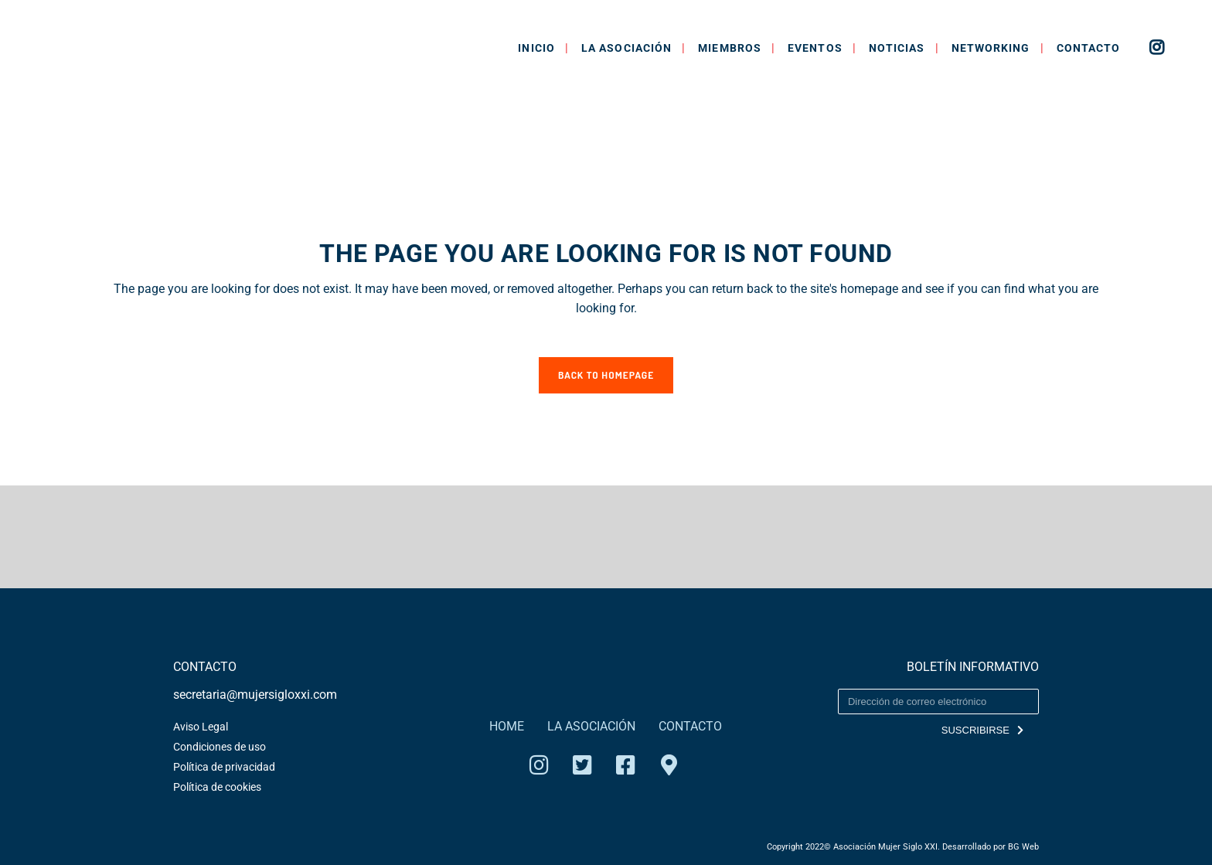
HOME (506, 726)
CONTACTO (690, 726)
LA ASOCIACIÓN (591, 726)
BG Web (1023, 847)
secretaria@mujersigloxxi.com (255, 694)
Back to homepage (606, 375)
